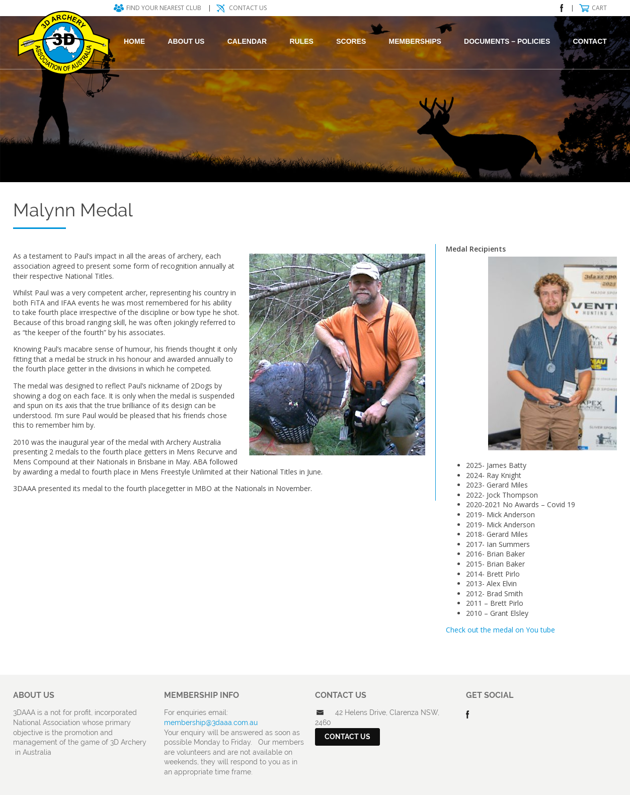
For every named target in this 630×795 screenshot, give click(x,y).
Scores (351, 41)
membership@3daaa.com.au (211, 723)
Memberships (415, 41)
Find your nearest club (163, 8)
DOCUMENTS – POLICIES (507, 41)
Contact (590, 41)
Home (134, 41)
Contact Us (248, 8)
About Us (186, 41)
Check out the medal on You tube (500, 629)
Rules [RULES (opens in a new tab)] (301, 41)
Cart (599, 8)
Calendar (247, 41)
